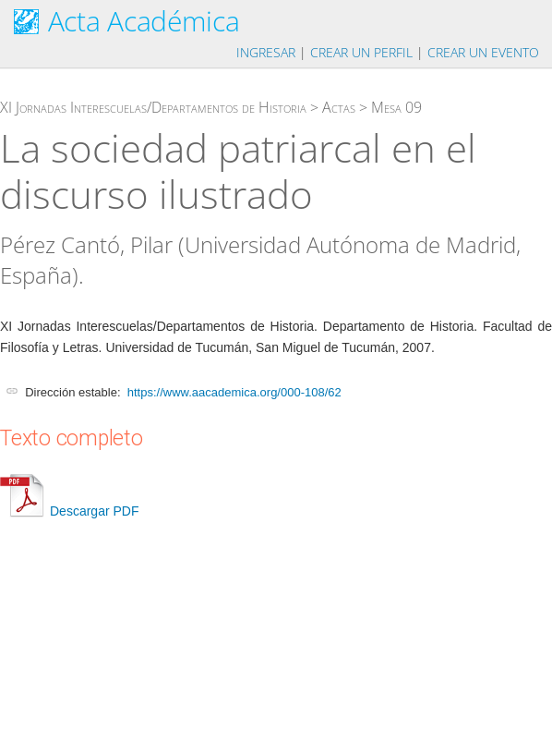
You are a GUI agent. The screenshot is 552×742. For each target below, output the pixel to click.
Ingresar (265, 52)
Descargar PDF (69, 511)
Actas (338, 107)
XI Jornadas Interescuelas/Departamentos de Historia (153, 107)
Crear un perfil (361, 52)
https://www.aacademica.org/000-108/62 (234, 392)
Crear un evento (483, 52)
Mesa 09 (396, 107)
